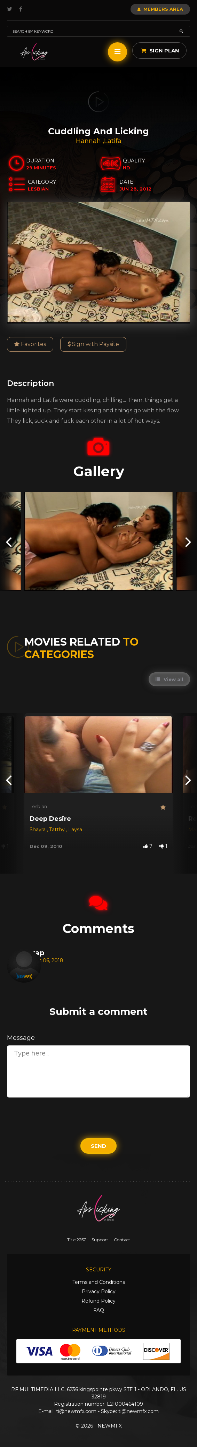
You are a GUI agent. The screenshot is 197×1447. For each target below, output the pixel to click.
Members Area (160, 9)
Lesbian (38, 806)
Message (21, 1038)
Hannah (89, 141)
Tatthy (57, 829)
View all (169, 679)
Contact (122, 1239)
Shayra (38, 829)
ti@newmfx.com (76, 1411)
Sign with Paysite (93, 344)
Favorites (30, 344)
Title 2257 (76, 1239)
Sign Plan (160, 50)
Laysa (75, 829)
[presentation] (8, 542)
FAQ (98, 1310)
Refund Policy (98, 1301)
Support (100, 1239)
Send (98, 1146)
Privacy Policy (99, 1291)
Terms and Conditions (98, 1282)
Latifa (112, 141)
